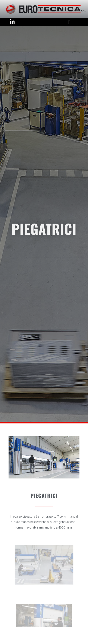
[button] (69, 22)
